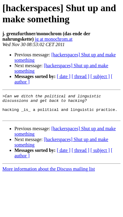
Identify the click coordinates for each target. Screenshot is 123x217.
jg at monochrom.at (53, 39)
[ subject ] (100, 76)
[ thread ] (80, 76)
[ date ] (63, 76)
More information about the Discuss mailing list (48, 173)
